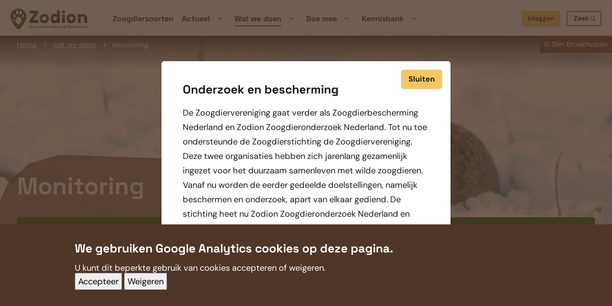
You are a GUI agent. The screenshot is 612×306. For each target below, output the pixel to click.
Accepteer (98, 289)
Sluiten (421, 71)
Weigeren (146, 289)
